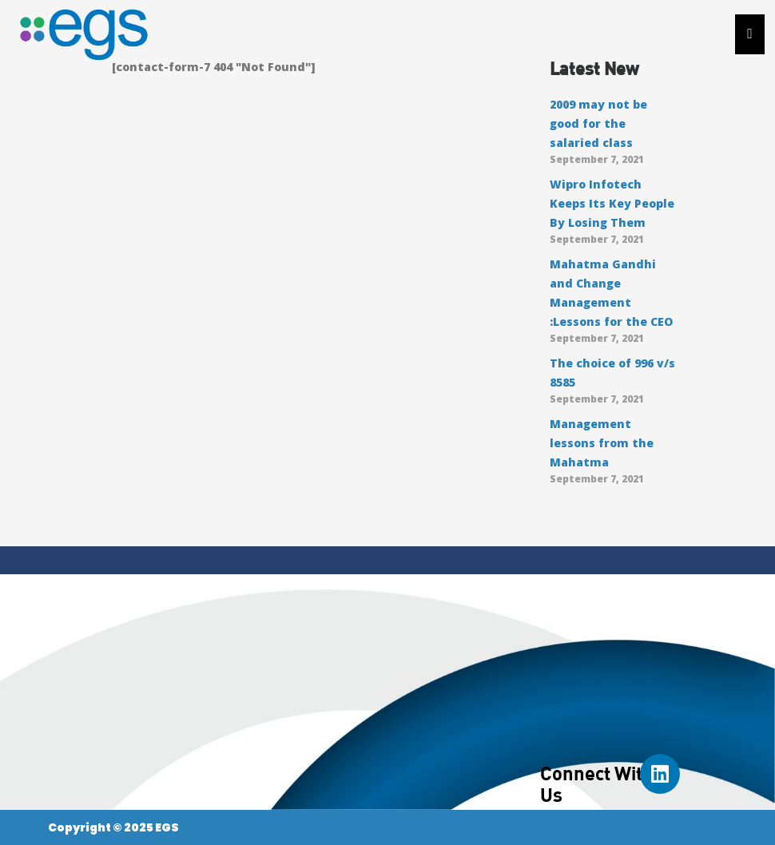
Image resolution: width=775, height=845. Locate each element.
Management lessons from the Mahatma (602, 443)
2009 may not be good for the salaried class (598, 123)
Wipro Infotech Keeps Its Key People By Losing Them (612, 203)
